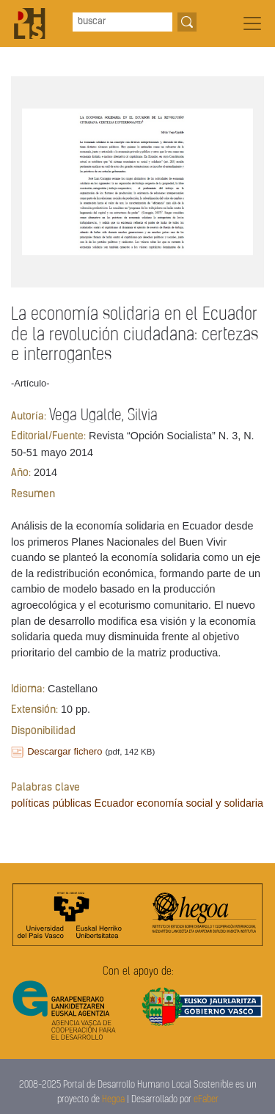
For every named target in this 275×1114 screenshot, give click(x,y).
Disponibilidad (43, 731)
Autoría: (28, 416)
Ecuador (114, 803)
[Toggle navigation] (252, 23)
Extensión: (34, 710)
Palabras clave (45, 788)
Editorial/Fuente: (48, 436)
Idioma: (28, 689)
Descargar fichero (64, 751)
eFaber (206, 1099)
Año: (21, 473)
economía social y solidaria (199, 803)
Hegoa (113, 1099)
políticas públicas (51, 803)
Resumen (33, 494)
